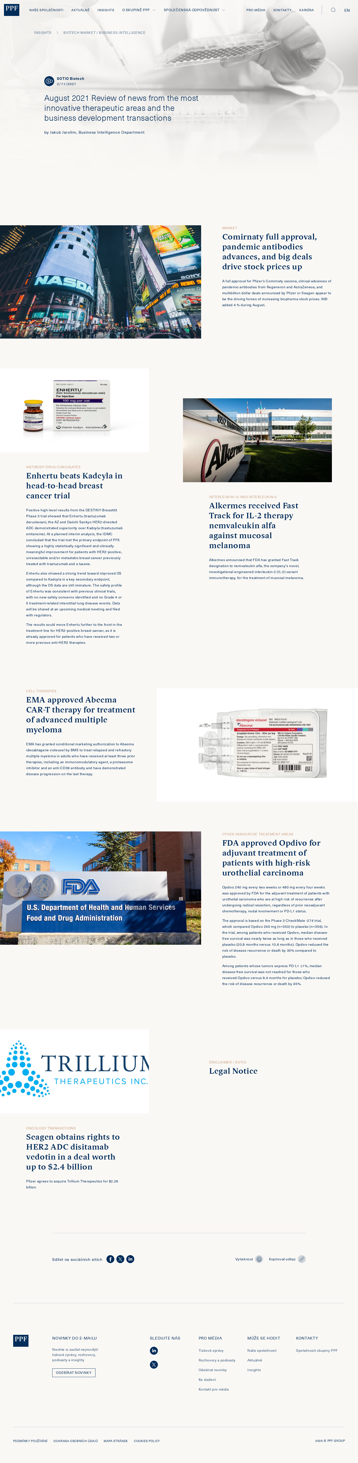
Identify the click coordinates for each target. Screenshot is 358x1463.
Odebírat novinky (213, 1372)
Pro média (256, 9)
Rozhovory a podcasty (217, 1363)
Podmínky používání (30, 1444)
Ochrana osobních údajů (75, 1444)
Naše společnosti (46, 9)
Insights (105, 9)
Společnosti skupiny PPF (317, 1353)
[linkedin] (130, 1262)
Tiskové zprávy (211, 1353)
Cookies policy (147, 1444)
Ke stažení (207, 1382)
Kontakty (282, 9)
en (347, 10)
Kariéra (306, 9)
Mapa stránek (116, 1444)
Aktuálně (80, 9)
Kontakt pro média (214, 1392)
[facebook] (110, 1262)
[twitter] (120, 1262)
